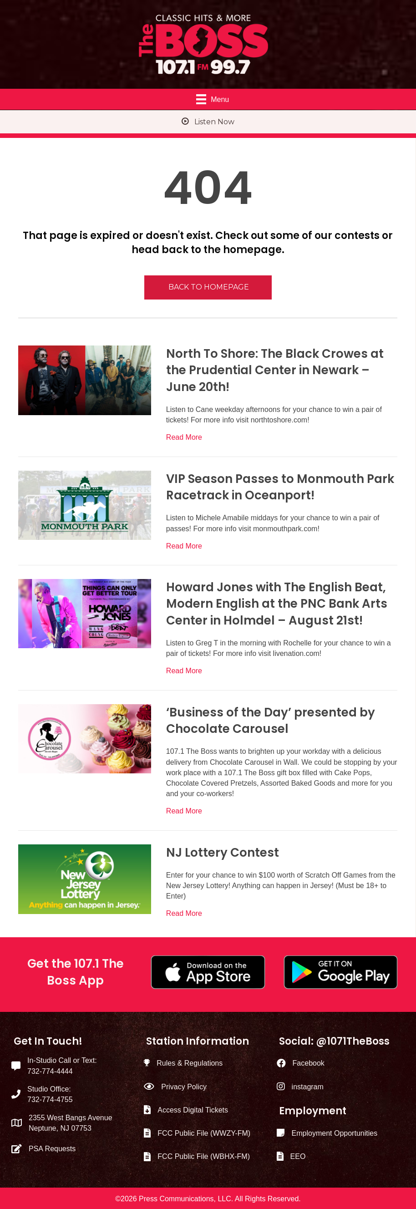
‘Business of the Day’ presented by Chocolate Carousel (270, 720)
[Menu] (212, 99)
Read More (184, 436)
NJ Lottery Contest (222, 852)
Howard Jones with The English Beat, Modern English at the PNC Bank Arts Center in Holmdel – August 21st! (276, 604)
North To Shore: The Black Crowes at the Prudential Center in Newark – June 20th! (275, 370)
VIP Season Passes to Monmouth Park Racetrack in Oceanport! (280, 487)
